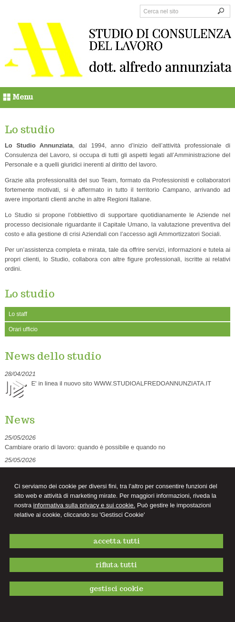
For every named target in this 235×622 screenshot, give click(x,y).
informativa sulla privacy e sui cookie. (84, 505)
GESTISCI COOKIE (116, 588)
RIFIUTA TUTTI (116, 564)
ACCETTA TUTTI (116, 540)
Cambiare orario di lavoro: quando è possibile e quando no (85, 447)
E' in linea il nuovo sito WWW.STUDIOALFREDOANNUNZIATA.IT (121, 383)
